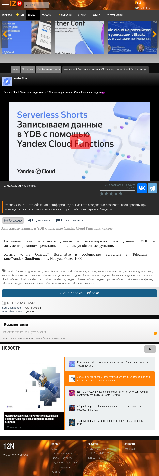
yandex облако (115, 279)
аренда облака (61, 275)
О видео (13, 220)
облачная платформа (139, 279)
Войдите (6, 338)
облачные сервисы (83, 283)
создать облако (33, 271)
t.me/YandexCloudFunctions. (26, 258)
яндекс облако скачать (86, 275)
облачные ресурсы (12, 283)
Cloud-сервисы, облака (79, 293)
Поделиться (39, 220)
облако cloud (18, 279)
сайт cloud (66, 271)
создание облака (41, 275)
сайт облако (51, 271)
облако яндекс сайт (85, 271)
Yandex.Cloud (20, 78)
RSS (155, 333)
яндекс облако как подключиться (121, 275)
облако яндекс (95, 279)
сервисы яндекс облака (138, 271)
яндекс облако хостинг (15, 275)
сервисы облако (34, 283)
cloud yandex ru (55, 279)
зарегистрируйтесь (24, 338)
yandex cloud (35, 279)
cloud (10, 271)
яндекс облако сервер (110, 271)
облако (19, 271)
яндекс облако (76, 279)
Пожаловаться (69, 220)
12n (8, 446)
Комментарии (16, 324)
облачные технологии (57, 283)
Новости (11, 348)
